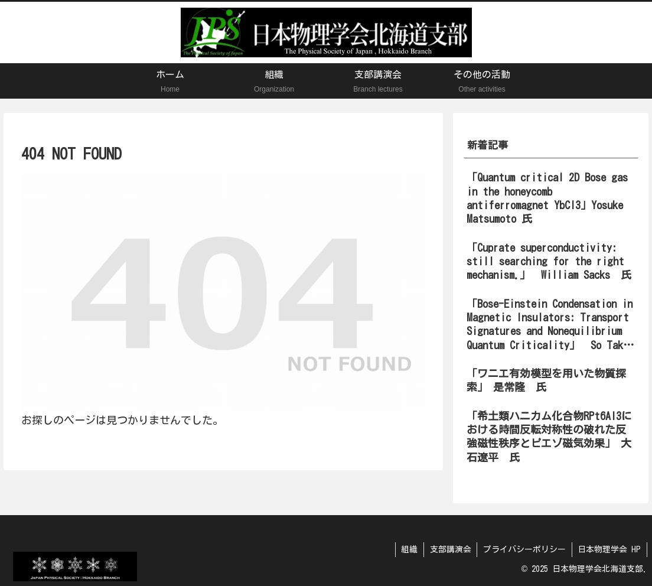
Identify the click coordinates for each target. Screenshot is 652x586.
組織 (408, 549)
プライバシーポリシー (524, 549)
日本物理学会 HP (609, 549)
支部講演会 (449, 549)
